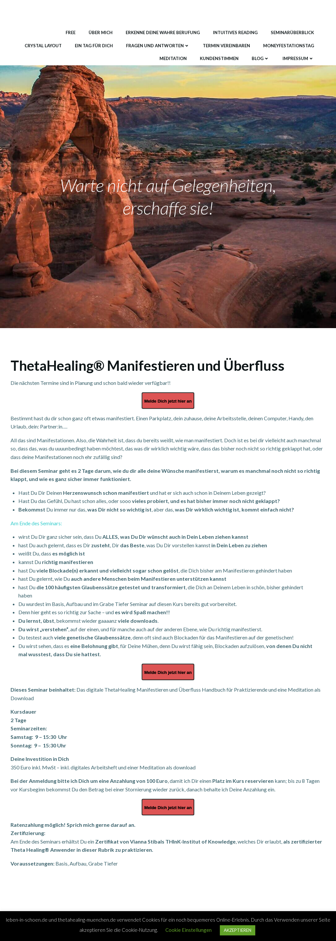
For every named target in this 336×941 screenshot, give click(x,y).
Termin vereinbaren (226, 45)
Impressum (298, 58)
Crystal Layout (43, 45)
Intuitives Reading (235, 32)
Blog (260, 58)
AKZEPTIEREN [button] (237, 930)
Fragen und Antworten (158, 45)
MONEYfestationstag (288, 45)
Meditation (173, 58)
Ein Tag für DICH (94, 45)
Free (70, 32)
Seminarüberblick (292, 32)
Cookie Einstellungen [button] (188, 930)
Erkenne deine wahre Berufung (163, 32)
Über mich (101, 32)
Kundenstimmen (219, 58)
